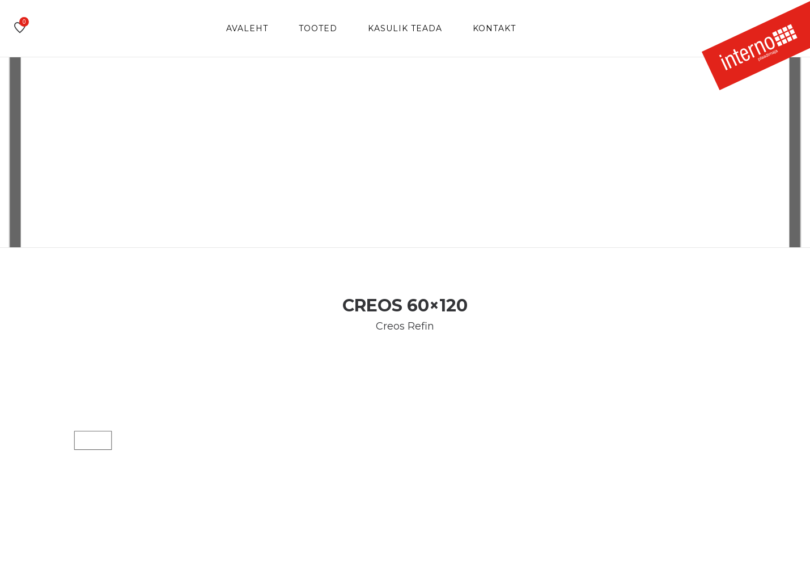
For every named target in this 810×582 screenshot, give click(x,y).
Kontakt (494, 28)
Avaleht (247, 28)
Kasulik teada (405, 28)
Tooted (318, 28)
